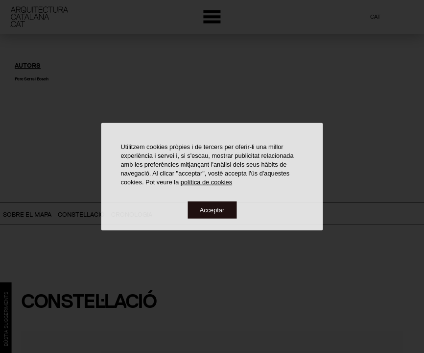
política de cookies (206, 181)
